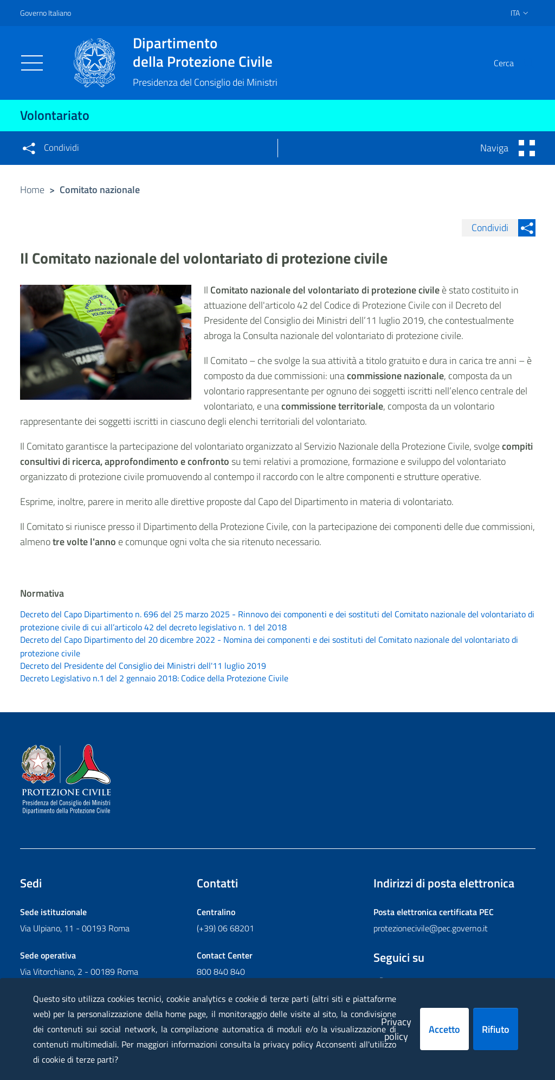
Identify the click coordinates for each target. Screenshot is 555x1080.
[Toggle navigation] (32, 63)
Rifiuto (495, 1029)
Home (32, 189)
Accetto (444, 1029)
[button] (522, 63)
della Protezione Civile (205, 52)
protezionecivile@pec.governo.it (430, 930)
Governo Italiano (45, 12)
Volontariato (54, 115)
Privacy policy (396, 1029)
